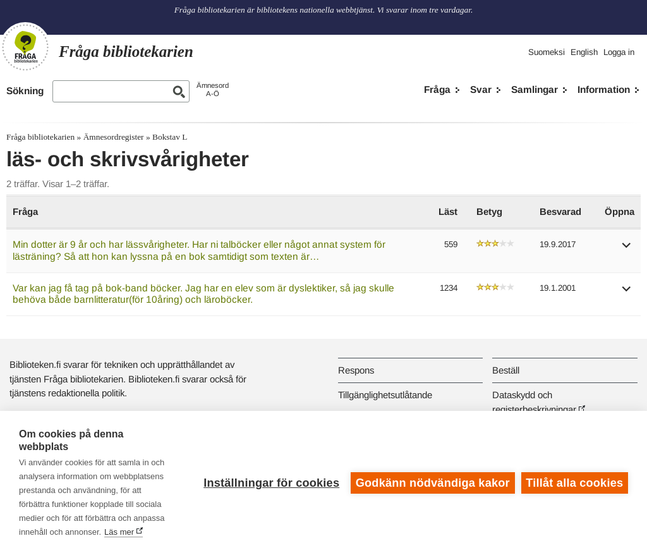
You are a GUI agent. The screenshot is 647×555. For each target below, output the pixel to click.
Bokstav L (169, 137)
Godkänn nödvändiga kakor (433, 483)
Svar (481, 89)
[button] (626, 249)
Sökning (25, 90)
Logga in (618, 52)
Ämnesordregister (113, 137)
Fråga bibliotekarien (40, 137)
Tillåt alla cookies (574, 483)
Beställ (505, 370)
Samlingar (534, 89)
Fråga (437, 89)
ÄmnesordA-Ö (213, 89)
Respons (356, 370)
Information (603, 89)
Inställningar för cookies (271, 483)
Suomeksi (546, 52)
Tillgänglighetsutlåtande (385, 394)
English (584, 52)
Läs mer (119, 532)
